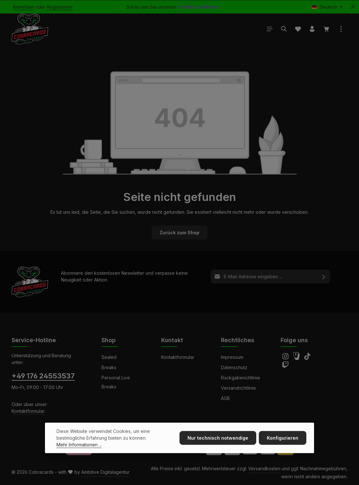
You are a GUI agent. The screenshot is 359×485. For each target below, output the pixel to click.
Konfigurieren (282, 448)
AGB (225, 398)
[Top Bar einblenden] (341, 28)
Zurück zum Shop (179, 232)
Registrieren (60, 7)
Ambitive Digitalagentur (105, 472)
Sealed (109, 357)
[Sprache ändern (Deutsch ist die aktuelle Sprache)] (327, 7)
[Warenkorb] (326, 28)
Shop (108, 340)
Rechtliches (237, 340)
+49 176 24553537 (43, 376)
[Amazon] (297, 358)
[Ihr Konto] (312, 28)
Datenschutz (234, 367)
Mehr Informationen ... (79, 455)
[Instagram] (286, 358)
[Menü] (269, 28)
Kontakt (172, 340)
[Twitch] (285, 366)
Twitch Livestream (198, 7)
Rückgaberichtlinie (240, 377)
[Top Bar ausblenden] (353, 7)
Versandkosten (264, 468)
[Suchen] (283, 28)
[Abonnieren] (324, 276)
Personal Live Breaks (115, 382)
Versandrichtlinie (238, 388)
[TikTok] (307, 358)
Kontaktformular (28, 411)
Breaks (108, 367)
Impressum (232, 357)
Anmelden (23, 7)
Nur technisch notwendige (218, 448)
